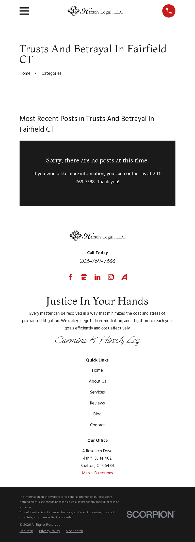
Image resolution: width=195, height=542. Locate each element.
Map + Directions (97, 473)
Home (97, 370)
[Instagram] (111, 277)
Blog (97, 414)
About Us (97, 381)
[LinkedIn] (97, 277)
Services (97, 392)
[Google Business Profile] (84, 277)
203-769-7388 (97, 260)
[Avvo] (124, 277)
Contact (97, 425)
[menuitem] (26, 531)
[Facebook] (70, 277)
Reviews (97, 403)
